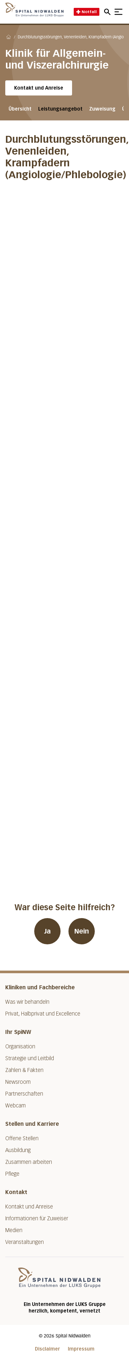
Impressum (81, 1349)
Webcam (15, 1105)
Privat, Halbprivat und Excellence (42, 1014)
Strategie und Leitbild (29, 1058)
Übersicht (20, 109)
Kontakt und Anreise (38, 88)
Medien (13, 1230)
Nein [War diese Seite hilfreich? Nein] (81, 931)
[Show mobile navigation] (118, 12)
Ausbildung (18, 1150)
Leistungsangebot (60, 109)
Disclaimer (47, 1349)
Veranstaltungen (24, 1242)
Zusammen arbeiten (28, 1162)
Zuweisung (102, 109)
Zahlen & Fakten (24, 1070)
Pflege (12, 1174)
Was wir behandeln (27, 1002)
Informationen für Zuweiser (36, 1218)
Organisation (20, 1046)
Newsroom (18, 1082)
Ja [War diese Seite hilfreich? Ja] (47, 931)
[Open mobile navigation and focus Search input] (108, 12)
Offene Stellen (22, 1138)
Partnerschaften (24, 1094)
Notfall (86, 11)
